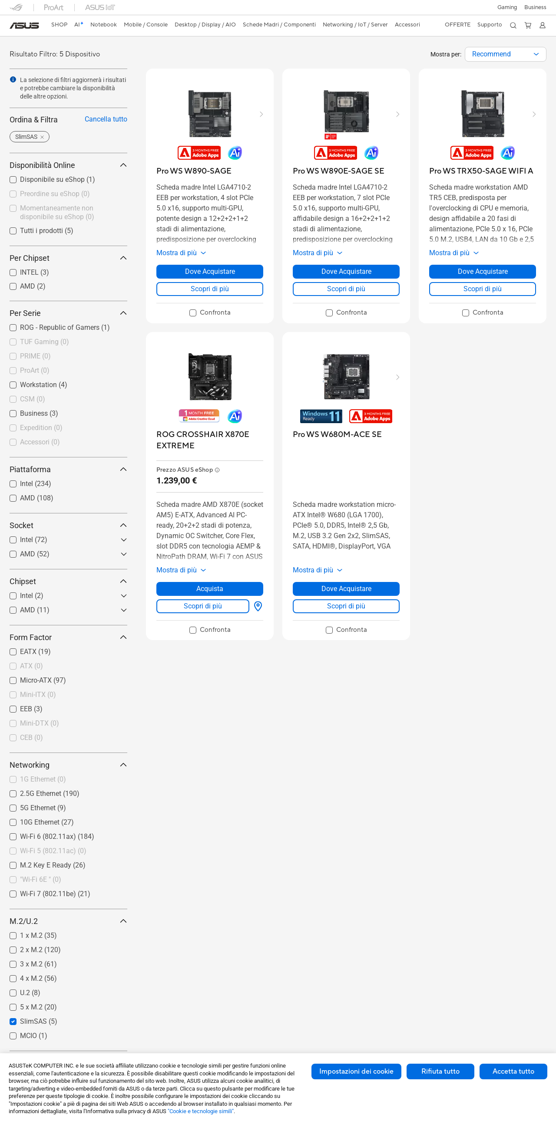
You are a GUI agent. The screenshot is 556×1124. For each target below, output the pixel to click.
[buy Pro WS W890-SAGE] (194, 171)
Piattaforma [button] (68, 469)
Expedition (41, 428)
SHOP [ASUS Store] (59, 24)
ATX (31, 666)
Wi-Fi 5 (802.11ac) (53, 851)
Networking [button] (68, 764)
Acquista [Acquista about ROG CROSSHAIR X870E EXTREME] (209, 589)
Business (535, 7)
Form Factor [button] (68, 637)
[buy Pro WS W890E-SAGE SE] (338, 171)
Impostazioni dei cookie (356, 1071)
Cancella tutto (106, 119)
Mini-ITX (38, 694)
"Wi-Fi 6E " (40, 879)
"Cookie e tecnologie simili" (201, 1111)
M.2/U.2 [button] (68, 921)
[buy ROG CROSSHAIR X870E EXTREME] (209, 440)
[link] (24, 26)
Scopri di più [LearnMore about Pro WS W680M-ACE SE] (346, 606)
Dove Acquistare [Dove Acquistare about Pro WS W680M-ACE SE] (346, 589)
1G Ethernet (43, 779)
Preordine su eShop (55, 194)
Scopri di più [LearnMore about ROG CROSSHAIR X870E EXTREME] (203, 606)
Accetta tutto (513, 1071)
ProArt (35, 370)
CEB (31, 737)
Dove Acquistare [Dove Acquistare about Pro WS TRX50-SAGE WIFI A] (483, 271)
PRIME (35, 356)
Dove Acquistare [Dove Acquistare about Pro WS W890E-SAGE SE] (346, 271)
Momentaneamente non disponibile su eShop (57, 212)
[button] (507, 7)
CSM (32, 399)
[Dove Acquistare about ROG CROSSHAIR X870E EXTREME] (256, 606)
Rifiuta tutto (440, 1071)
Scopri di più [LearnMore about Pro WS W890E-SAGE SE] (346, 289)
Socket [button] (68, 525)
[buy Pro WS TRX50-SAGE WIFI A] (481, 171)
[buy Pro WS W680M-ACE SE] (337, 434)
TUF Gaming (44, 342)
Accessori (40, 442)
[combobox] (505, 54)
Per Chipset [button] (68, 258)
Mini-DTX (39, 723)
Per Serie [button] (68, 313)
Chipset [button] (68, 581)
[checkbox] (65, 342)
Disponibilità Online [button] (68, 165)
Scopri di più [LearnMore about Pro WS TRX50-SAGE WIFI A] (482, 289)
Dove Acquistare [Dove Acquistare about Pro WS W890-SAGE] (210, 271)
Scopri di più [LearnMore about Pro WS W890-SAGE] (210, 289)
